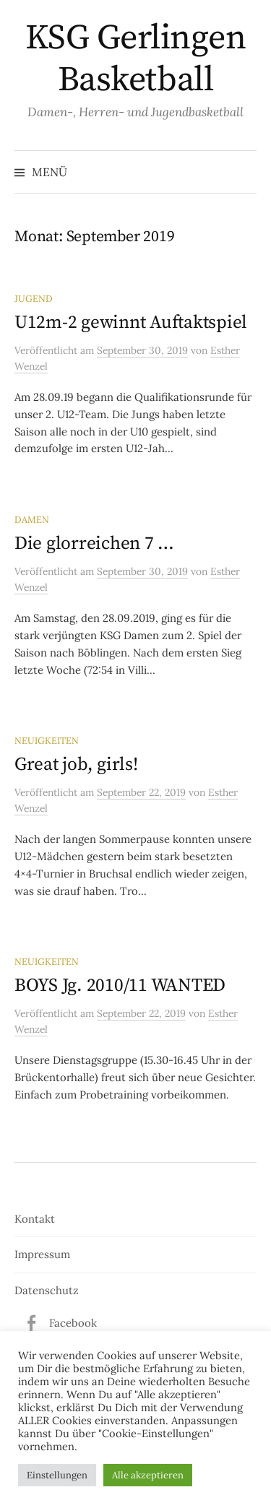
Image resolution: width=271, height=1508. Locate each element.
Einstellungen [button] (57, 1475)
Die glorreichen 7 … (94, 543)
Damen (31, 519)
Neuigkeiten (46, 740)
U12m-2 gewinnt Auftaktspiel (130, 322)
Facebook (73, 1323)
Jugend (33, 298)
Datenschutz (46, 1290)
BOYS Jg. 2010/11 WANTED (119, 985)
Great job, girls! (76, 764)
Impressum (42, 1254)
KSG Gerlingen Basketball (135, 59)
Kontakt (34, 1219)
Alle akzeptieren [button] (148, 1475)
